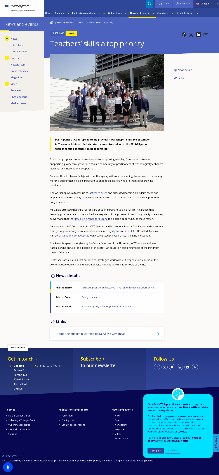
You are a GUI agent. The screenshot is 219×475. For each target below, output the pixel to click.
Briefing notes (68, 420)
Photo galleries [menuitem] (20, 97)
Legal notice (137, 460)
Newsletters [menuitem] (18, 64)
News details (185, 70)
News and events (65, 22)
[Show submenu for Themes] (68, 13)
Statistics (12, 433)
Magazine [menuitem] (16, 77)
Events (118, 420)
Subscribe (91, 359)
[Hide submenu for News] (7, 38)
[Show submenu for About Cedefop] (197, 13)
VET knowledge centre (19, 424)
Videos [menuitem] (15, 84)
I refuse (172, 450)
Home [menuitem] (48, 13)
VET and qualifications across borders (137, 287)
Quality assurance (90, 297)
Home (52, 22)
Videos (118, 433)
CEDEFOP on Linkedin (180, 367)
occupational (66, 235)
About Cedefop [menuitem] (185, 13)
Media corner (121, 438)
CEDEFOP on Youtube (172, 367)
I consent (156, 450)
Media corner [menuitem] (18, 103)
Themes (10, 409)
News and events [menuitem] (139, 13)
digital (115, 231)
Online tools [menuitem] (115, 13)
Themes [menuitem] (59, 13)
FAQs (5, 460)
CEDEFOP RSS (195, 367)
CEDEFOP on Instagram (187, 367)
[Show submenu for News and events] (153, 13)
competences (81, 235)
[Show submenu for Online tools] (126, 13)
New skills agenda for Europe (91, 219)
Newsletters (121, 424)
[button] (184, 35)
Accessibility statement (20, 460)
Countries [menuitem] (162, 13)
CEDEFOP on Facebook (157, 367)
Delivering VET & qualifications (23, 420)
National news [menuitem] (20, 51)
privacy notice (180, 440)
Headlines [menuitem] (18, 45)
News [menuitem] (14, 38)
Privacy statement (103, 460)
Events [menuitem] (15, 58)
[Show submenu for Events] (7, 58)
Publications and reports (74, 409)
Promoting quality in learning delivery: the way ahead (107, 306)
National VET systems (19, 429)
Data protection (121, 460)
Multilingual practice (43, 460)
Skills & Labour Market (19, 415)
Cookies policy (85, 460)
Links (181, 78)
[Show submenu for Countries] (172, 13)
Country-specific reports (73, 424)
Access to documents (65, 460)
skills (133, 231)
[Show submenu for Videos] (7, 84)
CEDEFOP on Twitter (165, 367)
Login (166, 3)
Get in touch (20, 359)
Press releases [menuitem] (19, 71)
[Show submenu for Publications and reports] (104, 13)
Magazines (120, 429)
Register (185, 3)
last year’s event (98, 193)
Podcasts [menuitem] (16, 90)
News (80, 22)
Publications (67, 415)
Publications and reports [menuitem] (86, 13)
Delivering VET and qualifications (99, 287)
